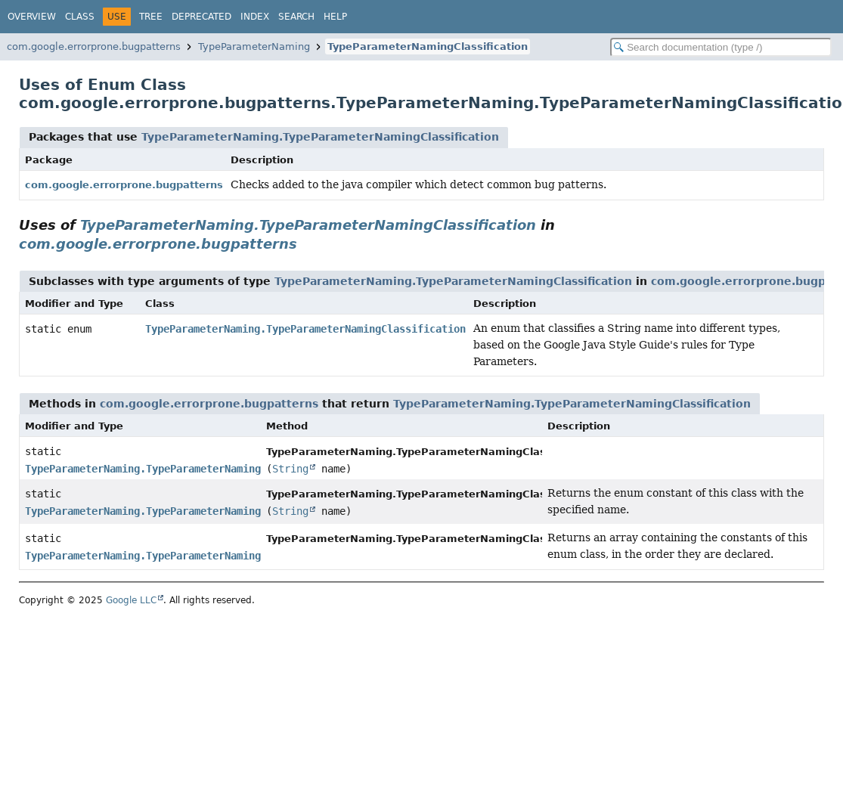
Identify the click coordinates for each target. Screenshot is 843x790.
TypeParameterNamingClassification (427, 46)
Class (80, 16)
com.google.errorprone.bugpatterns (94, 46)
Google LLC (131, 600)
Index (254, 16)
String (290, 469)
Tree (151, 16)
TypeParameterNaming (254, 46)
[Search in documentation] (721, 47)
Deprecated (201, 16)
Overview (32, 16)
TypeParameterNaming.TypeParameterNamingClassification (320, 137)
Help (335, 16)
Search (296, 16)
